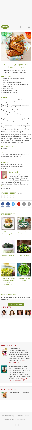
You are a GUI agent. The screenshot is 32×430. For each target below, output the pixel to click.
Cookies (27, 415)
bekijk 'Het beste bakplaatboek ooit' (18, 379)
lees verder (4, 186)
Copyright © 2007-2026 (11, 419)
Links (19, 417)
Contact (4, 415)
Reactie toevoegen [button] (16, 304)
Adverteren (11, 415)
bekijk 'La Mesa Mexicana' (19, 361)
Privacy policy (19, 415)
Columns (14, 417)
